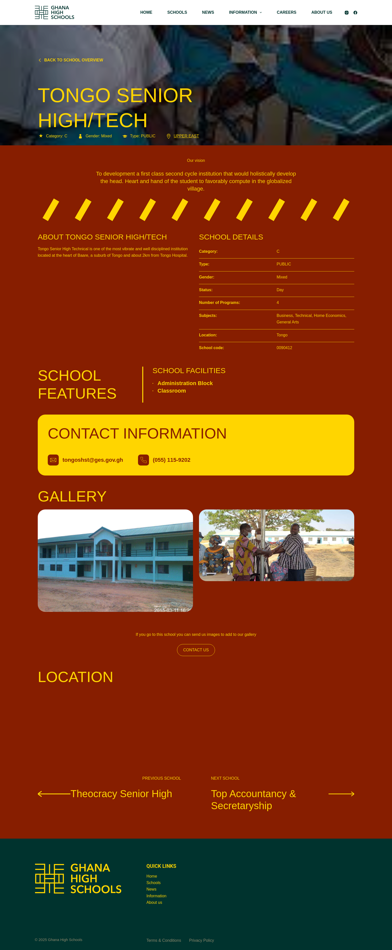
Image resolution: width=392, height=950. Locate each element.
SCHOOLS (177, 12)
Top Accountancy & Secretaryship (282, 799)
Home (151, 876)
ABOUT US (321, 12)
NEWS (208, 12)
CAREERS (286, 12)
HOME (146, 12)
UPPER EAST (182, 136)
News (151, 889)
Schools (153, 883)
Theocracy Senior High (105, 793)
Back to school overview (70, 60)
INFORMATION (246, 12)
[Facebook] (355, 12)
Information (156, 896)
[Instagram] (346, 12)
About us (154, 902)
